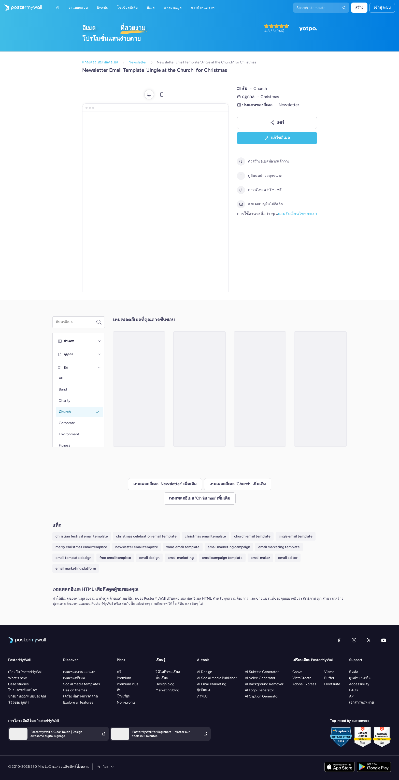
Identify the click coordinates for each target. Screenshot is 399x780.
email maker (260, 558)
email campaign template (222, 558)
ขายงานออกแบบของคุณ (27, 696)
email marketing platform (75, 568)
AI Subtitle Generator (262, 672)
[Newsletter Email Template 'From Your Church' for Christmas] (320, 389)
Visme (329, 672)
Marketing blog (167, 690)
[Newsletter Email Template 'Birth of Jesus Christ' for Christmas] (139, 389)
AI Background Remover (264, 684)
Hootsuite (332, 684)
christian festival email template (81, 536)
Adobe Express (304, 684)
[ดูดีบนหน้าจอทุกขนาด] (241, 176)
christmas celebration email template (146, 536)
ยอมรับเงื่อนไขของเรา (297, 213)
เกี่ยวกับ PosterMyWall (25, 672)
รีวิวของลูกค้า (18, 702)
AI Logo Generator (259, 690)
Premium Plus (127, 684)
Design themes (75, 690)
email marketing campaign (229, 547)
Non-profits (126, 702)
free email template (115, 558)
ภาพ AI (202, 696)
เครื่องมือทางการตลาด (80, 696)
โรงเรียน (124, 696)
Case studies (18, 684)
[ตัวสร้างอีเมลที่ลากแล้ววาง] (241, 161)
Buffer (329, 678)
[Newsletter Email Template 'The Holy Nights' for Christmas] (260, 389)
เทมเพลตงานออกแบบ (79, 672)
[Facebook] (339, 640)
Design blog (164, 684)
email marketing (181, 558)
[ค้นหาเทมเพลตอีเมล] (76, 322)
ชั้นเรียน (161, 678)
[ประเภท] (99, 341)
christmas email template (205, 536)
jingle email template (295, 536)
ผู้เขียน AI (204, 690)
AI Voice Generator (260, 678)
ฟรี (119, 672)
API (351, 696)
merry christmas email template (81, 547)
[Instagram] (354, 640)
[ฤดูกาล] (99, 354)
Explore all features (78, 702)
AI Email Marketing (211, 684)
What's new (17, 678)
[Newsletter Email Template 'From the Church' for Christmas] (199, 389)
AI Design (204, 672)
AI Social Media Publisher (217, 678)
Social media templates (81, 684)
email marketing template (279, 547)
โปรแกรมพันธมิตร (22, 690)
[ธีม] (99, 368)
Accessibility (359, 684)
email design (149, 558)
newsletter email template (136, 547)
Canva (297, 672)
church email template (252, 536)
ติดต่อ (353, 672)
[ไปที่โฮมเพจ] (21, 8)
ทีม (119, 690)
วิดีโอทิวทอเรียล (167, 672)
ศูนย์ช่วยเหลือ (359, 678)
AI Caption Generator (262, 696)
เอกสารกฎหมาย (361, 702)
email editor (287, 558)
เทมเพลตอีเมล (74, 678)
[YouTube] (384, 640)
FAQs (353, 690)
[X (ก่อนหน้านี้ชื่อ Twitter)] (369, 640)
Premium (124, 678)
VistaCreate (301, 678)
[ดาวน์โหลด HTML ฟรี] (241, 190)
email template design (73, 558)
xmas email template (183, 547)
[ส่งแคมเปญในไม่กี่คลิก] (241, 204)
